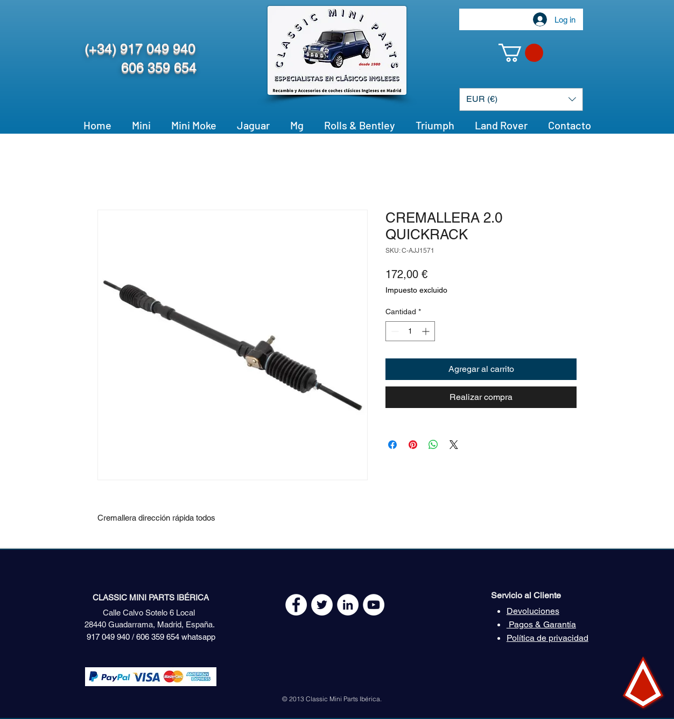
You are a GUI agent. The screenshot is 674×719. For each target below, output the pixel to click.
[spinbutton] (410, 331)
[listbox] (521, 99)
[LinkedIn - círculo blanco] (348, 605)
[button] (521, 53)
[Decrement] (394, 331)
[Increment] (426, 331)
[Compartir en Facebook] (392, 444)
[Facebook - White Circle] (296, 605)
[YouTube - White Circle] (373, 605)
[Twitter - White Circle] (322, 605)
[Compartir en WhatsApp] (433, 444)
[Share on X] (453, 444)
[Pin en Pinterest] (412, 444)
